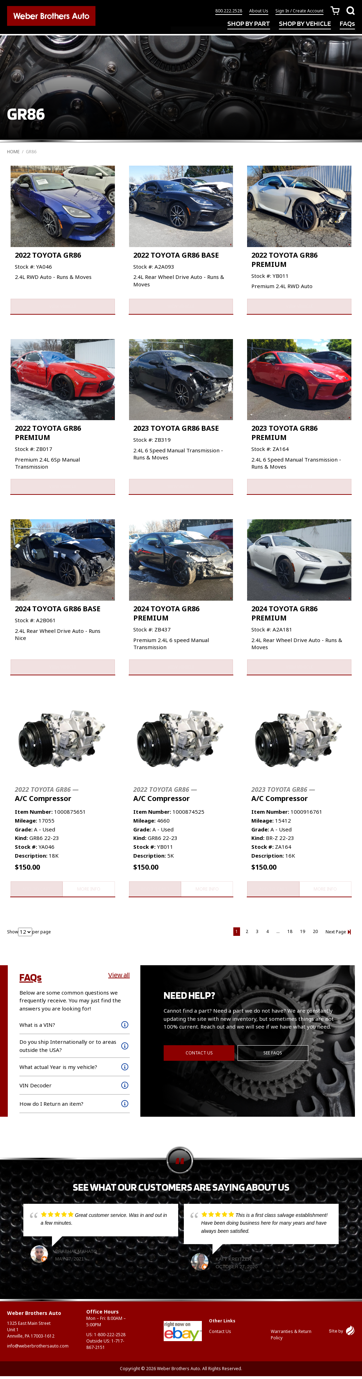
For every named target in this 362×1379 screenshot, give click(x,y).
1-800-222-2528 (109, 1337)
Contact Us (199, 1055)
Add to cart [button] (36, 891)
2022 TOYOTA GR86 (48, 255)
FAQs (347, 24)
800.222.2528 (228, 11)
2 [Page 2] (247, 934)
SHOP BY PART (248, 24)
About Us (258, 11)
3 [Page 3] (257, 934)
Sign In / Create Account (299, 11)
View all (119, 977)
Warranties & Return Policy (291, 1337)
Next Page (336, 935)
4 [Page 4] (267, 934)
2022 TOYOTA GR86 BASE (176, 255)
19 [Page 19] (302, 934)
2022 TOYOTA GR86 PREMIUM (284, 259)
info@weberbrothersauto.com (38, 1349)
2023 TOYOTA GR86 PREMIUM (284, 433)
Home (13, 152)
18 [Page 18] (289, 934)
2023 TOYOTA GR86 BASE (176, 429)
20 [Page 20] (315, 934)
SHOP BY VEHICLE (305, 24)
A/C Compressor (46, 796)
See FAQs (273, 1055)
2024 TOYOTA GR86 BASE (57, 610)
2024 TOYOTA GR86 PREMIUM (166, 614)
